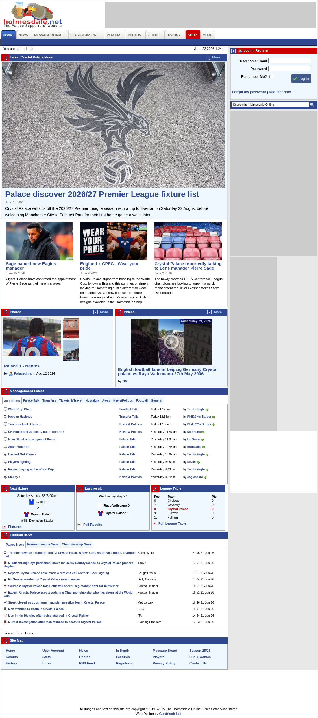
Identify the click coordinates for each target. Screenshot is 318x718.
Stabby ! (14, 477)
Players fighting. (20, 462)
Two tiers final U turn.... (24, 424)
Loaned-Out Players (22, 454)
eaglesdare (195, 477)
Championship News (77, 544)
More (216, 57)
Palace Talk (31, 400)
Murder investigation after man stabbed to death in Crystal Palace (54, 622)
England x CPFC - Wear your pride (109, 265)
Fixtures (15, 527)
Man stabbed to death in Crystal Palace (36, 609)
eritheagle (194, 446)
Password (258, 69)
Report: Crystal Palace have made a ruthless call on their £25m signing (58, 573)
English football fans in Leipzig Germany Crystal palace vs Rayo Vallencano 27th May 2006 (167, 371)
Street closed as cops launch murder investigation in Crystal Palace (56, 602)
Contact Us (198, 663)
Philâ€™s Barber (199, 416)
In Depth (122, 650)
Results (12, 657)
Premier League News (43, 544)
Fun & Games (200, 657)
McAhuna (194, 431)
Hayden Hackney (20, 416)
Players (158, 657)
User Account (53, 650)
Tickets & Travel (70, 400)
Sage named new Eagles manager (31, 265)
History (11, 663)
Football (142, 400)
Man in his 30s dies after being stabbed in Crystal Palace (48, 615)
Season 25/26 (199, 650)
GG (124, 381)
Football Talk (128, 409)
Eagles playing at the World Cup (31, 469)
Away (106, 400)
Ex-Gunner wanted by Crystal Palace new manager (44, 579)
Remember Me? (254, 77)
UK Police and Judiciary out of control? (36, 431)
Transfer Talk (128, 416)
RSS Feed (87, 663)
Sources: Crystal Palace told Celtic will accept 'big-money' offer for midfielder (63, 586)
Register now (280, 92)
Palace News (15, 544)
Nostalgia (92, 400)
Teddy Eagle (196, 409)
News (83, 650)
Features (123, 657)
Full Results (92, 524)
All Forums (12, 400)
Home (10, 650)
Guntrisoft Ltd (170, 713)
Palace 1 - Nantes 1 (23, 365)
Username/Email (253, 61)
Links (46, 663)
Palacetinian (24, 373)
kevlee (192, 462)
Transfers (49, 400)
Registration (125, 663)
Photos (84, 657)
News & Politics (130, 424)
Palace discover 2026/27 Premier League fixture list (102, 194)
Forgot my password (249, 92)
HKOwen (193, 439)
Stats (46, 657)
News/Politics (123, 400)
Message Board (165, 650)
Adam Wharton (18, 446)
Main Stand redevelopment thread (32, 439)
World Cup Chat (19, 409)
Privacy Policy (164, 663)
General (156, 400)
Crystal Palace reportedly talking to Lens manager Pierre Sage (187, 265)
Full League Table (172, 523)
